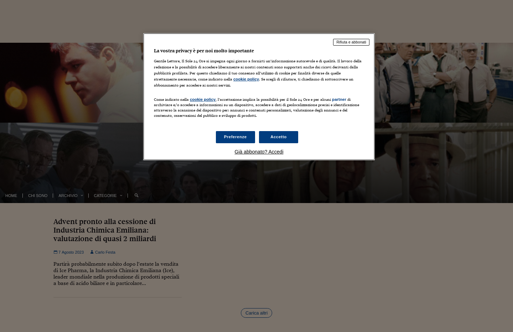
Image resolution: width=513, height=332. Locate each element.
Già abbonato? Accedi (259, 152)
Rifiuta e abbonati (351, 42)
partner (339, 99)
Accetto (278, 137)
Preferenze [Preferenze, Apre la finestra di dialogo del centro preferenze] (235, 137)
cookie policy (246, 79)
